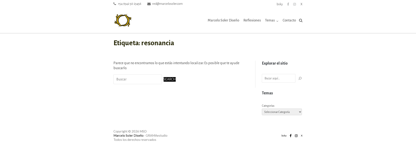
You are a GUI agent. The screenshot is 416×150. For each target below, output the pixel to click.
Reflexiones (252, 20)
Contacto (289, 20)
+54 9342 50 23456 (129, 3)
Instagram (294, 4)
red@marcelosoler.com (167, 3)
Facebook (288, 4)
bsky (280, 4)
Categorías (268, 105)
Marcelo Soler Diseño (223, 20)
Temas (270, 20)
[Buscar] (300, 78)
